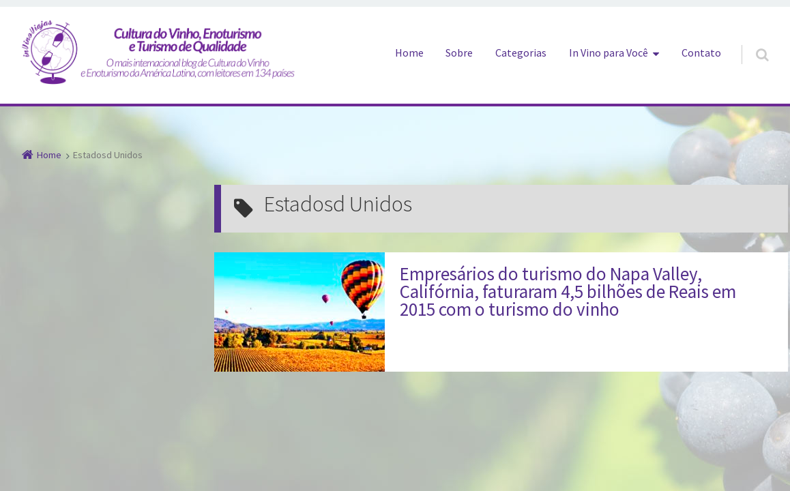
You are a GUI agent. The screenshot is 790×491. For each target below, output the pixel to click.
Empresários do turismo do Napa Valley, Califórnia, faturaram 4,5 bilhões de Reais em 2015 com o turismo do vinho (568, 291)
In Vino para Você (608, 52)
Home (409, 52)
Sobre (459, 52)
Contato (701, 52)
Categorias (520, 52)
